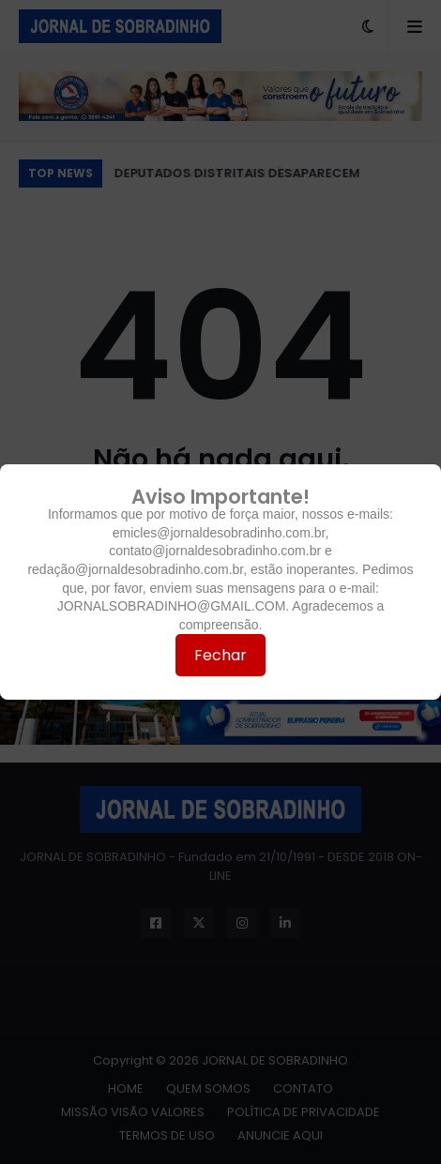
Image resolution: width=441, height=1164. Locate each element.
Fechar (220, 655)
